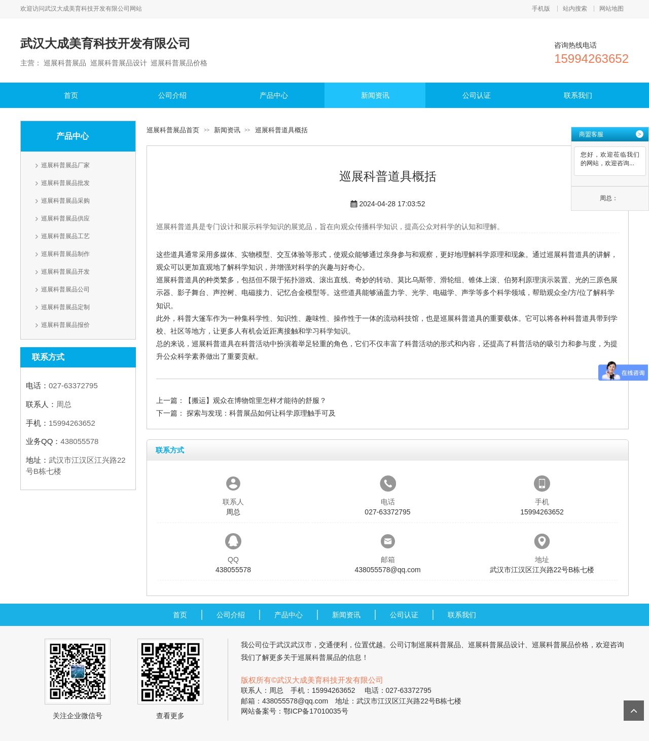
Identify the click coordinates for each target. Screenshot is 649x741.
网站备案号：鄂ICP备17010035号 (294, 711)
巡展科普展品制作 (65, 253)
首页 (71, 95)
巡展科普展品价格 (560, 645)
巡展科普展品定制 (65, 307)
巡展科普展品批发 (65, 183)
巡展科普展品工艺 (65, 236)
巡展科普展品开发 (65, 271)
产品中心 (274, 95)
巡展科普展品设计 (496, 645)
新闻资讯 (375, 95)
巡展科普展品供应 (65, 218)
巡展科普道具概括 (281, 130)
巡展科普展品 (439, 645)
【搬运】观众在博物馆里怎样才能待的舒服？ (256, 400)
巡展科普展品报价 (65, 324)
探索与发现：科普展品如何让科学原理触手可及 (260, 413)
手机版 (541, 9)
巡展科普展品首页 (173, 130)
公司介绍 (172, 95)
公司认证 (476, 95)
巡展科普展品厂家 (65, 165)
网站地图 (611, 9)
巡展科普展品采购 (65, 200)
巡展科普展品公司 (65, 289)
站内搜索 (575, 9)
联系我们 (578, 95)
